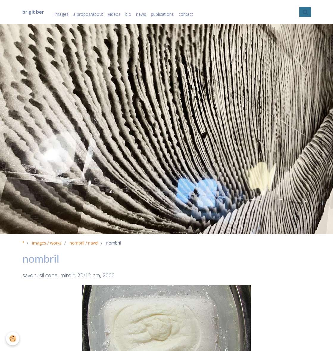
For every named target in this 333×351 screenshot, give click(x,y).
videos (114, 14)
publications (162, 14)
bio (128, 14)
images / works (47, 243)
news (141, 14)
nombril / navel (84, 243)
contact (186, 14)
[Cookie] (12, 338)
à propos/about (88, 14)
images (61, 14)
